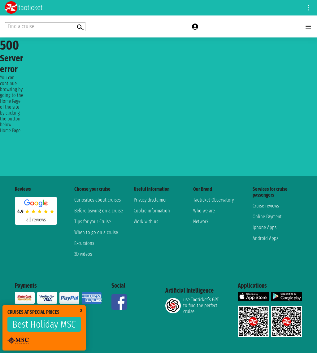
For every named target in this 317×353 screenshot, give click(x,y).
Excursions (84, 243)
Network (201, 221)
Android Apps (265, 238)
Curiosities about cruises (97, 200)
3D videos (83, 254)
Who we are (204, 211)
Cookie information (152, 211)
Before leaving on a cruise (98, 211)
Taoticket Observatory (213, 200)
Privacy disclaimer (150, 200)
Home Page (10, 130)
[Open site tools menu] (308, 7)
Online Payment (267, 217)
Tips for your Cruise (92, 221)
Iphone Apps (264, 227)
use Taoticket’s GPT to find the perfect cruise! (192, 305)
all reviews (36, 220)
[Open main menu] (308, 26)
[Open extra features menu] (45, 26)
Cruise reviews (266, 206)
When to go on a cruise (96, 232)
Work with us (146, 221)
